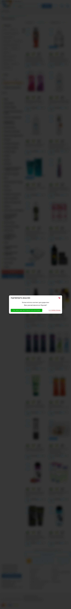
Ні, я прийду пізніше (54, 310)
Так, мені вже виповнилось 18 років (26, 310)
